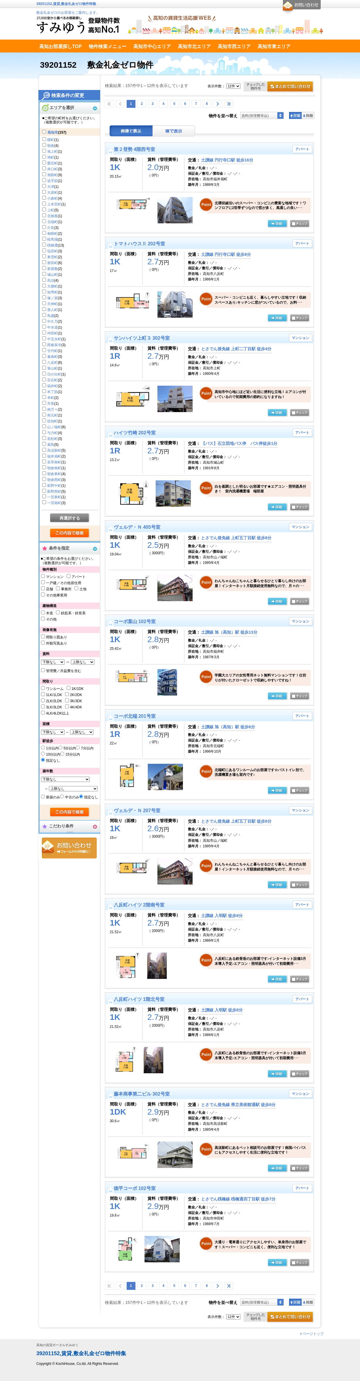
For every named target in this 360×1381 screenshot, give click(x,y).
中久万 (52, 321)
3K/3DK (76, 701)
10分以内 (53, 754)
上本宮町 (54, 204)
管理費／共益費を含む (63, 671)
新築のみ (53, 797)
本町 (50, 398)
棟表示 (173, 130)
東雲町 (52, 257)
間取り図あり (56, 637)
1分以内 (52, 748)
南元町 (52, 415)
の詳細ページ (277, 224)
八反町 (52, 362)
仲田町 (52, 333)
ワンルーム (55, 689)
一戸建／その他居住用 (63, 583)
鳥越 (50, 316)
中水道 (52, 327)
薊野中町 (54, 486)
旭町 (50, 157)
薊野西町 (54, 491)
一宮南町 (54, 503)
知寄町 (52, 292)
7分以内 (87, 748)
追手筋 (52, 181)
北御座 (52, 216)
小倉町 (52, 198)
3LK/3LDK (54, 707)
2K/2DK (76, 695)
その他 (51, 619)
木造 (49, 613)
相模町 (52, 234)
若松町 (52, 439)
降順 (308, 115)
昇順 (295, 115)
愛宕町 (52, 163)
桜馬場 (52, 239)
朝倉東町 (54, 474)
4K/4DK (76, 707)
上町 (50, 210)
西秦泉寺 (54, 345)
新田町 (52, 263)
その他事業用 (56, 595)
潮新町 (52, 175)
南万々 (52, 409)
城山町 (52, 275)
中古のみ (72, 797)
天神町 (52, 304)
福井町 (52, 386)
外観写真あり (56, 643)
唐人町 (52, 310)
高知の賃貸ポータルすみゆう (57, 1345)
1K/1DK (78, 689)
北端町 (52, 222)
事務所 (66, 589)
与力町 (52, 433)
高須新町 (54, 450)
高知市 (52, 132)
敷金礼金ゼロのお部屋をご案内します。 (68, 13)
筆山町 (52, 368)
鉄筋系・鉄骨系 (73, 613)
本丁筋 (52, 392)
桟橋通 (52, 245)
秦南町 (52, 357)
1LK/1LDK (54, 695)
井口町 (52, 169)
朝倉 (50, 146)
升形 (50, 404)
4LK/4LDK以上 (57, 713)
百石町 (52, 380)
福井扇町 (54, 456)
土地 (82, 589)
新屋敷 (52, 269)
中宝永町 (54, 339)
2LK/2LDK (54, 701)
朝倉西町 (54, 480)
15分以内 (72, 754)
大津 (50, 187)
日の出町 (54, 374)
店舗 (49, 589)
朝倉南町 (54, 468)
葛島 (50, 445)
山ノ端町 (54, 427)
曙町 (50, 140)
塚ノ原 (52, 298)
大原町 (52, 193)
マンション (55, 577)
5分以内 (70, 748)
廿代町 (52, 351)
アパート (79, 577)
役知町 (52, 421)
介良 (50, 228)
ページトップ (313, 1334)
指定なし (53, 760)
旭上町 (52, 151)
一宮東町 (54, 497)
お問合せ (69, 848)
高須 (50, 280)
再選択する (70, 518)
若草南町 (54, 462)
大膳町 (52, 286)
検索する (70, 533)
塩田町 (52, 251)
